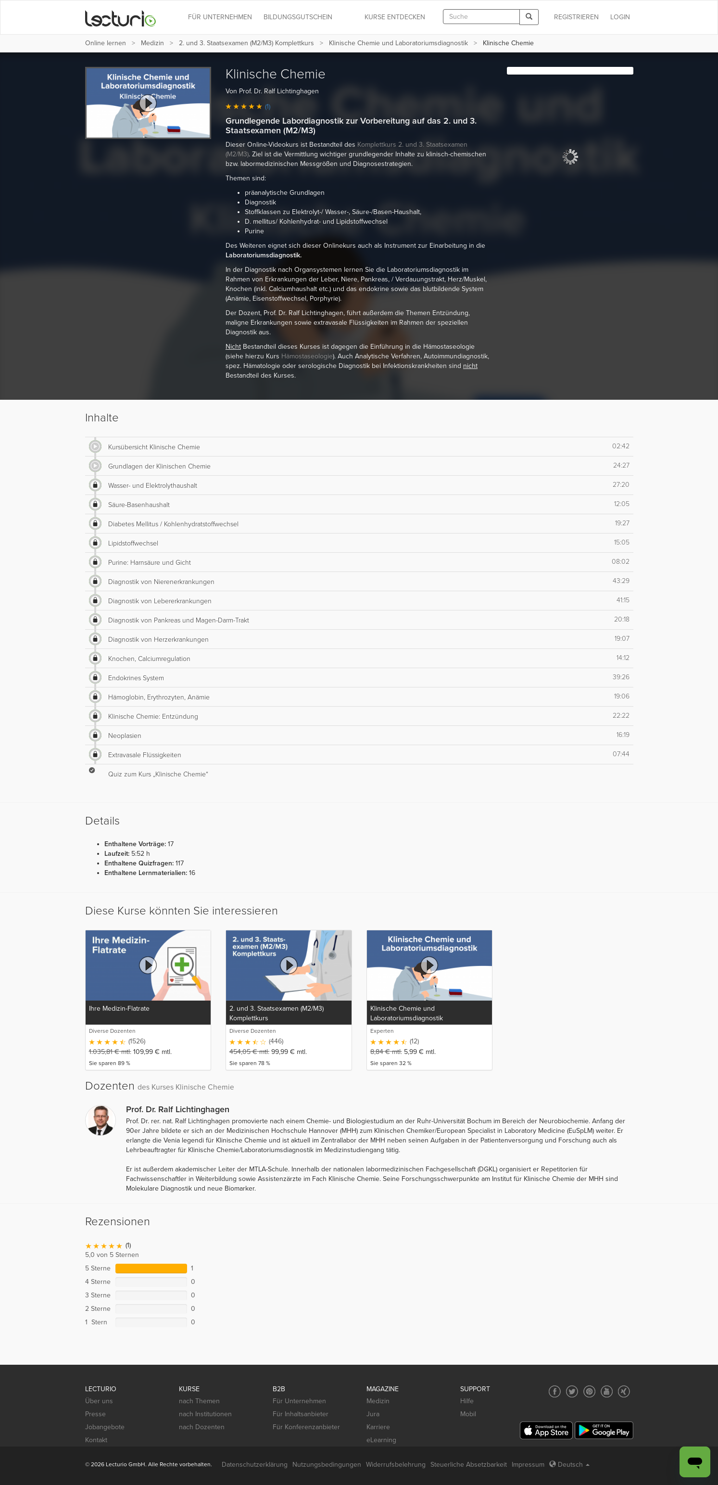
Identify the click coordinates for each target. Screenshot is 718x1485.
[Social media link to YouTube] (607, 1391)
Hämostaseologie (307, 356)
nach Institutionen (205, 1414)
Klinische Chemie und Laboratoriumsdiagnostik (398, 43)
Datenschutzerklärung (255, 1464)
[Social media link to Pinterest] (589, 1391)
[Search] (529, 17)
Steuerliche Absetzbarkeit (468, 1464)
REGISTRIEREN (576, 17)
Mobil (468, 1414)
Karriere (378, 1427)
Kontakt (96, 1440)
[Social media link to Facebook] (555, 1391)
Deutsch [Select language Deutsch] (569, 1464)
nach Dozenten (202, 1427)
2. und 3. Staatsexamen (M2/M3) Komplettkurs (246, 43)
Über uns (99, 1401)
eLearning (381, 1440)
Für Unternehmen (299, 1401)
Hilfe (467, 1401)
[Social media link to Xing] (624, 1391)
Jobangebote (105, 1427)
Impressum (528, 1464)
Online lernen (105, 43)
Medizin (152, 43)
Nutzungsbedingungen (326, 1464)
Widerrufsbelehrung (396, 1464)
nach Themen (199, 1401)
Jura (372, 1414)
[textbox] (481, 16)
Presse (95, 1414)
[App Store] (546, 1430)
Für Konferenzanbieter (306, 1427)
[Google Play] (604, 1430)
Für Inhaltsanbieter (300, 1414)
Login (620, 17)
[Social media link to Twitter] (572, 1391)
